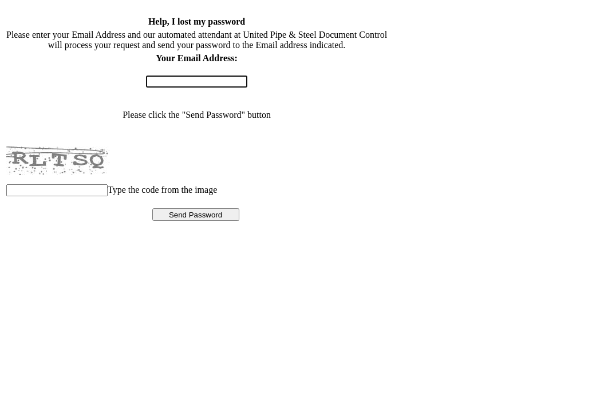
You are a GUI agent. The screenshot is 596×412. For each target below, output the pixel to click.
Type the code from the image (162, 190)
